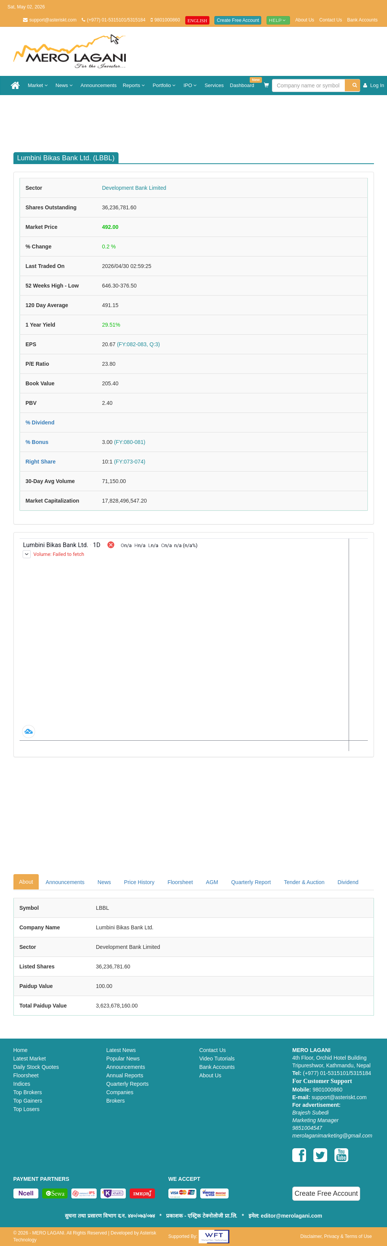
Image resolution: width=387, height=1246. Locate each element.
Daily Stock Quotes (36, 1067)
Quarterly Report (251, 882)
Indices (21, 1084)
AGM (212, 882)
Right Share (41, 462)
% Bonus (37, 442)
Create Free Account (238, 20)
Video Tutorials (217, 1058)
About (26, 882)
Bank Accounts (362, 20)
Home (20, 1050)
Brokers (115, 1101)
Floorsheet (180, 882)
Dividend (348, 882)
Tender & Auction (304, 882)
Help (278, 20)
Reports (135, 85)
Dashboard (243, 82)
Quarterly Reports (127, 1084)
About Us (304, 20)
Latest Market (29, 1058)
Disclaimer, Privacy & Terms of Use (336, 1236)
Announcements (99, 85)
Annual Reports (124, 1075)
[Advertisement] (199, 120)
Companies (119, 1092)
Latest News (121, 1050)
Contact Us (330, 20)
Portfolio (165, 85)
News (65, 85)
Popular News (123, 1058)
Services (214, 85)
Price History (139, 882)
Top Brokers (27, 1092)
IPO (190, 85)
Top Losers (26, 1109)
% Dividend (40, 422)
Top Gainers (27, 1101)
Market (38, 85)
